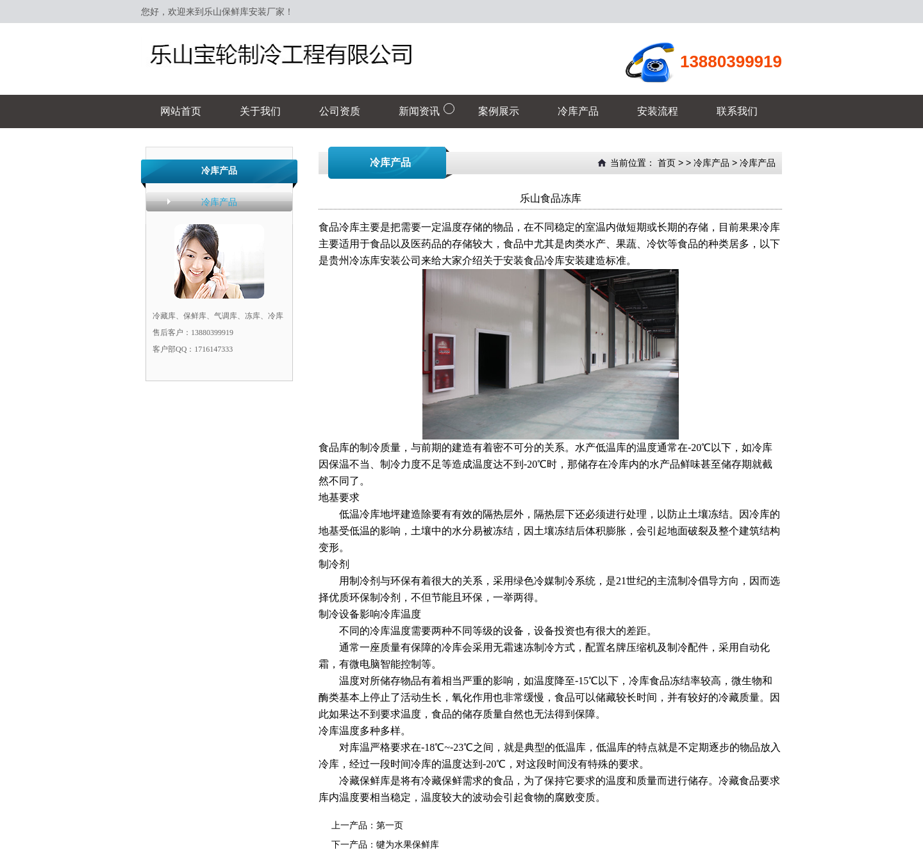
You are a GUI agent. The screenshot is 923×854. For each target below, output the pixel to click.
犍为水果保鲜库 (407, 844)
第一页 (389, 825)
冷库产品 (219, 202)
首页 (667, 163)
